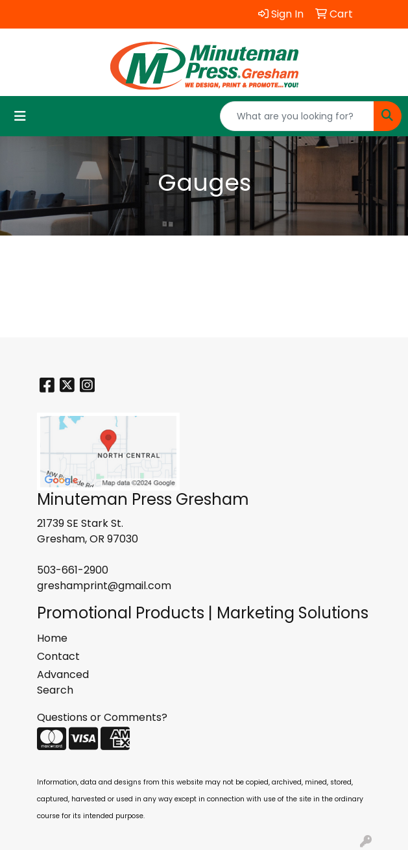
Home (52, 638)
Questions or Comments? (102, 717)
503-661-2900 (72, 570)
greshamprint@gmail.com (104, 585)
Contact (58, 656)
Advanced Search (63, 682)
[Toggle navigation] (20, 116)
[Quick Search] (297, 116)
